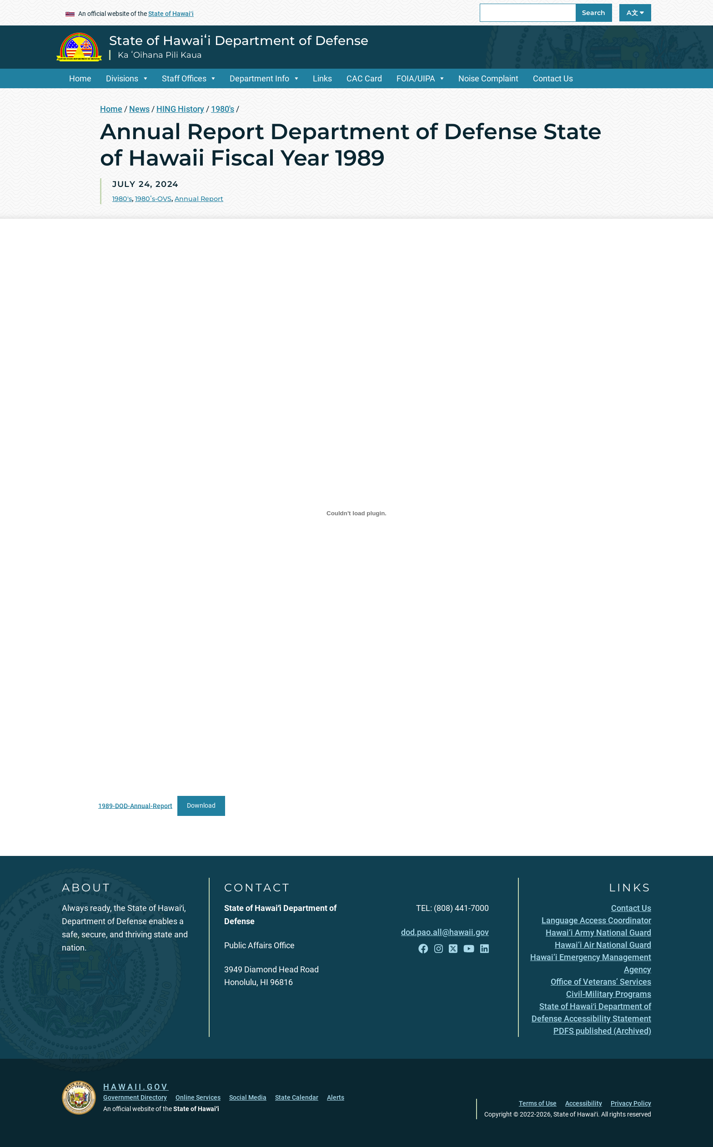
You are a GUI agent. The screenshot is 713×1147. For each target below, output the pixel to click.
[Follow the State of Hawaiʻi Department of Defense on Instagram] (438, 949)
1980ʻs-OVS (153, 199)
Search (593, 13)
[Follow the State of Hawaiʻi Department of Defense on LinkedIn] (484, 949)
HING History (180, 109)
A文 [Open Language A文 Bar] (635, 13)
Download (201, 806)
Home (80, 78)
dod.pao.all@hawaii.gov (445, 932)
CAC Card (364, 78)
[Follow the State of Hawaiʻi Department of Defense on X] (453, 949)
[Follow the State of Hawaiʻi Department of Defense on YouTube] (468, 949)
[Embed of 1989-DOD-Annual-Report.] (356, 513)
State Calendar (296, 1097)
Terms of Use (538, 1103)
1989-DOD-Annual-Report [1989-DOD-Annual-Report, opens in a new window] (135, 806)
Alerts (335, 1097)
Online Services (198, 1097)
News (139, 109)
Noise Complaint (488, 78)
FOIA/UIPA (416, 78)
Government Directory (135, 1097)
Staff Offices (184, 78)
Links (322, 78)
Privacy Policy (631, 1103)
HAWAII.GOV (136, 1087)
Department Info (259, 78)
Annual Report (199, 199)
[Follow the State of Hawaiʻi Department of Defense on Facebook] (423, 949)
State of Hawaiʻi (171, 13)
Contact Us (553, 78)
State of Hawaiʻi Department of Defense (238, 40)
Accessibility (583, 1103)
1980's (222, 109)
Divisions (122, 78)
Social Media (247, 1097)
